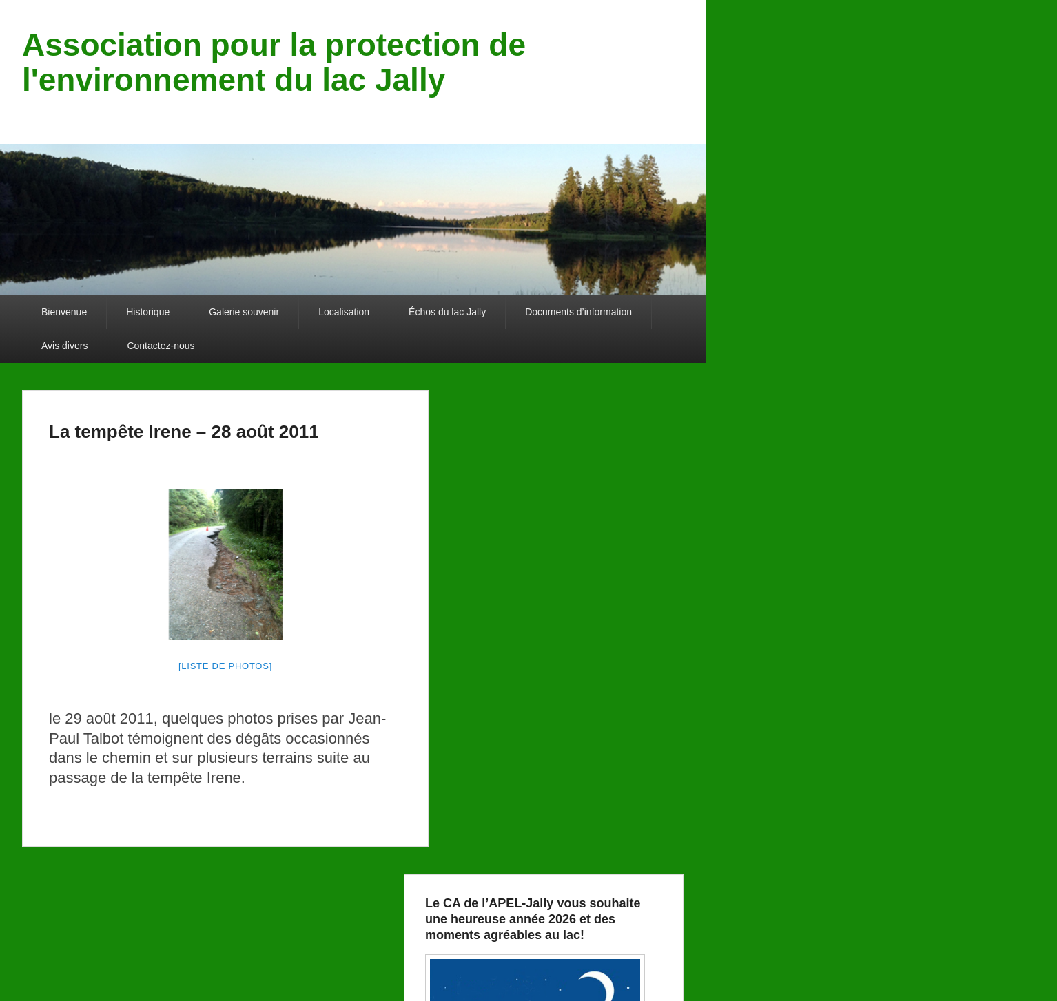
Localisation (343, 311)
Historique (148, 311)
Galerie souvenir (244, 311)
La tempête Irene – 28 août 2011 (184, 431)
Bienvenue (64, 311)
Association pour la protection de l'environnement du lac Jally (274, 62)
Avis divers (64, 345)
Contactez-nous (160, 345)
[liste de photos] (225, 666)
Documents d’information (578, 311)
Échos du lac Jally (447, 311)
